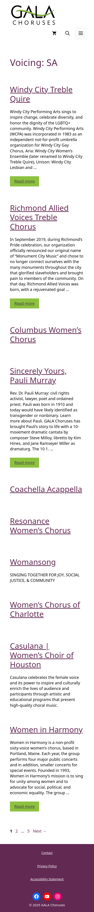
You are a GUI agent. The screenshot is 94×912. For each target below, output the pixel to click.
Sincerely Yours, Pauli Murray (38, 375)
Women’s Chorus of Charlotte (45, 609)
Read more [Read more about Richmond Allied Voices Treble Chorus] (24, 303)
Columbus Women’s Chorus (45, 334)
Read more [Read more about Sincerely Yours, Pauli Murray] (24, 462)
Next (40, 831)
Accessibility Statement (47, 879)
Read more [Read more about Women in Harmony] (24, 806)
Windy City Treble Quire (41, 94)
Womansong (33, 562)
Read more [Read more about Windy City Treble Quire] (24, 181)
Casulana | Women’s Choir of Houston (41, 655)
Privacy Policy (47, 866)
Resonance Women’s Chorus (40, 525)
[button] (67, 33)
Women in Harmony (46, 729)
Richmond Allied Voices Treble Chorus (39, 217)
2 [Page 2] (17, 831)
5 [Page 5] (29, 831)
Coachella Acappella (46, 489)
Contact (47, 853)
